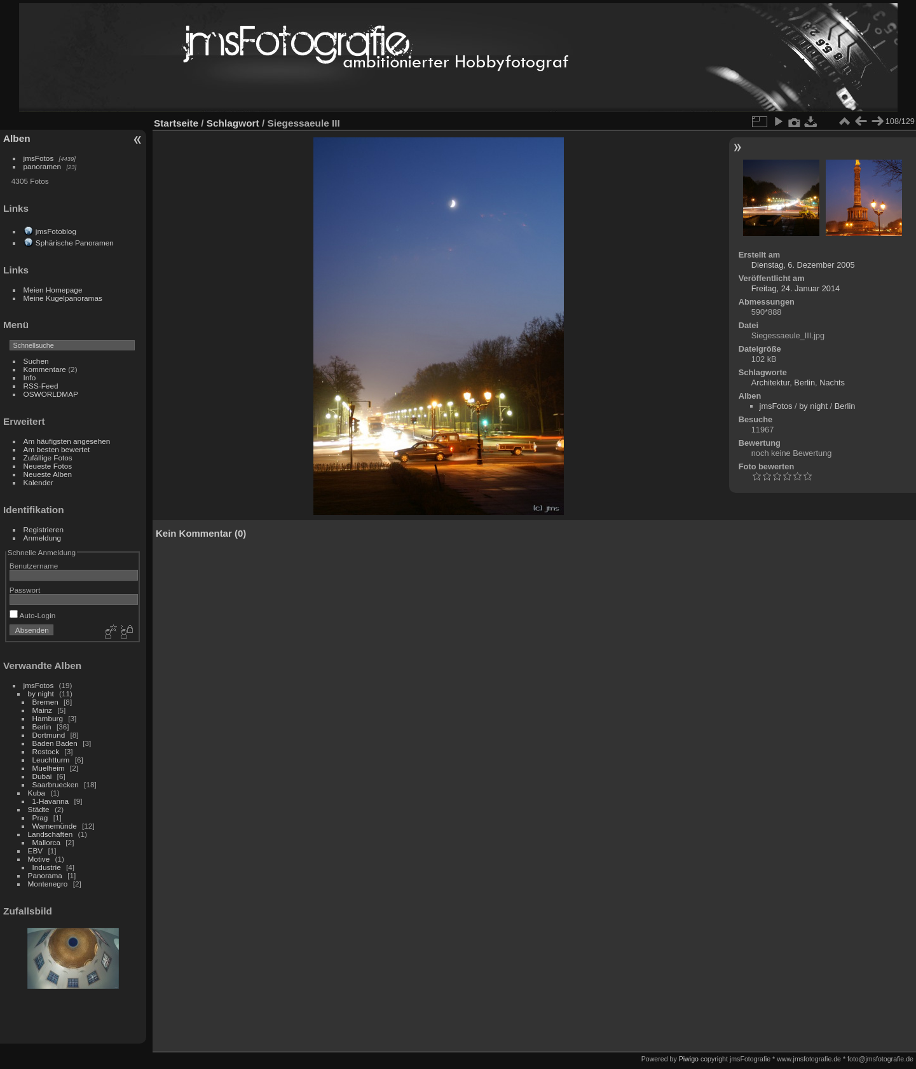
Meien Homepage (53, 290)
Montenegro (48, 883)
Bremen (45, 702)
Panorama (45, 875)
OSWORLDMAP (51, 394)
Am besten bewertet (57, 449)
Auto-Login (33, 615)
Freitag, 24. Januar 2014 (795, 288)
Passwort (25, 590)
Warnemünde (54, 826)
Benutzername (34, 566)
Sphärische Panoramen (75, 242)
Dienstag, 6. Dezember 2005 (803, 265)
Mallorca (46, 842)
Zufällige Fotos (48, 457)
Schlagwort (233, 123)
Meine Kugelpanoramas (63, 298)
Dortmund (48, 735)
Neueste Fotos (48, 466)
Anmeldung (43, 538)
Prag (40, 817)
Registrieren (44, 529)
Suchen (36, 361)
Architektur (770, 382)
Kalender (38, 482)
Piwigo (689, 1059)
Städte (39, 809)
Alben (17, 138)
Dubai (42, 776)
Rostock (46, 751)
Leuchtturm (51, 759)
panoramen (43, 166)
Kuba (36, 793)
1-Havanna (50, 801)
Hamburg (47, 718)
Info (30, 377)
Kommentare (45, 369)
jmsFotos (39, 158)
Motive (39, 859)
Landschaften (50, 834)
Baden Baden (55, 743)
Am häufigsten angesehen (67, 441)
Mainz (42, 710)
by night (41, 693)
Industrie (46, 867)
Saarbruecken (55, 784)
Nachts (832, 382)
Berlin (41, 726)
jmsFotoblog (56, 231)
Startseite (176, 123)
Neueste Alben (48, 474)
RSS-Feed (41, 386)
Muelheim (48, 768)
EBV (36, 850)
